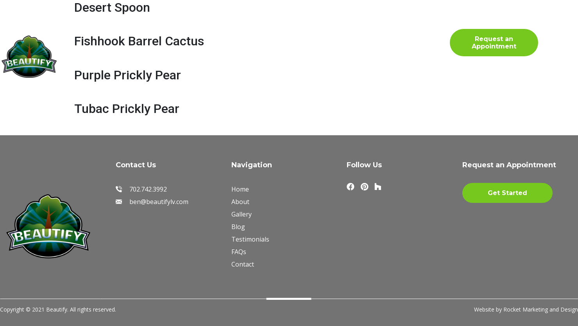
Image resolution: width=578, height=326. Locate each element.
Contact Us (159, 50)
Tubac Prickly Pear (126, 108)
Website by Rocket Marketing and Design (526, 309)
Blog (108, 50)
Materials (252, 29)
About (155, 29)
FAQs (367, 29)
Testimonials (313, 29)
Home (111, 29)
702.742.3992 (431, 41)
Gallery (201, 29)
